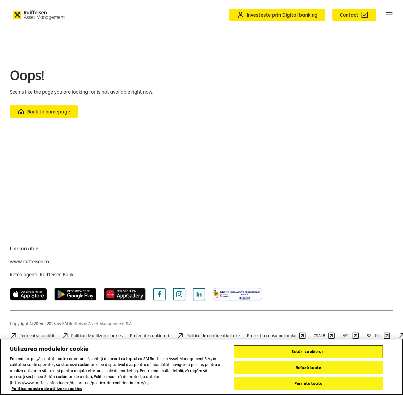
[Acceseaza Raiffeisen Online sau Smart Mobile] (277, 15)
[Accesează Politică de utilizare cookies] (92, 335)
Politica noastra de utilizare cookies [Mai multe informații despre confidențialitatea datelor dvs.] (46, 388)
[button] (389, 15)
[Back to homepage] (44, 111)
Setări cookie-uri (308, 351)
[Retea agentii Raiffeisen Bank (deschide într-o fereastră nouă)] (42, 274)
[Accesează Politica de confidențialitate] (208, 335)
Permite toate (308, 383)
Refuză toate (308, 367)
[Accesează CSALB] (324, 335)
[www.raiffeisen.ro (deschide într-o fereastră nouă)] (29, 261)
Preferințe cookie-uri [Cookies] (149, 335)
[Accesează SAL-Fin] (379, 335)
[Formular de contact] (354, 15)
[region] (201, 367)
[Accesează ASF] (351, 335)
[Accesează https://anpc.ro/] (276, 335)
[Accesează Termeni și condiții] (32, 335)
